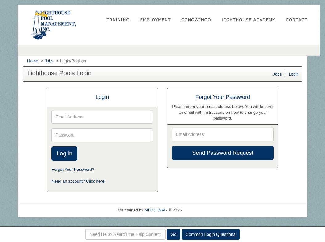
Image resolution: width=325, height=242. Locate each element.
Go (173, 234)
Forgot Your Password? (72, 169)
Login (294, 74)
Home (32, 61)
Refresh (200, 210)
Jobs (49, 61)
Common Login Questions (211, 234)
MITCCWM (155, 210)
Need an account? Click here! (78, 181)
